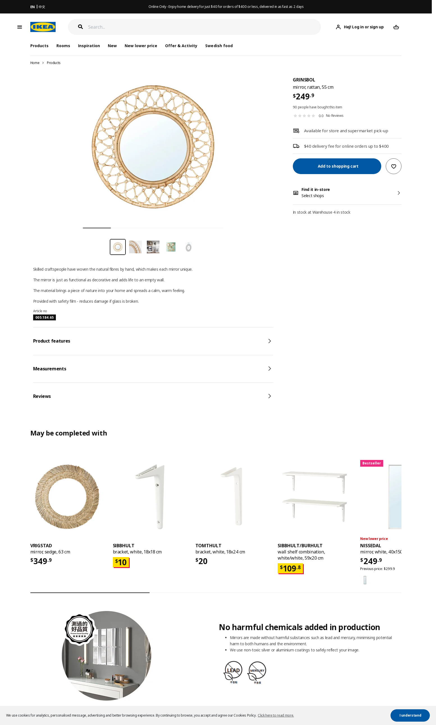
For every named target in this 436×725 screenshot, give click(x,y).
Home (35, 62)
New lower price (141, 45)
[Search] (204, 27)
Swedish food (218, 45)
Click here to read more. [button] (276, 715)
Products (54, 62)
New (112, 45)
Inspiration (89, 45)
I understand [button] (410, 715)
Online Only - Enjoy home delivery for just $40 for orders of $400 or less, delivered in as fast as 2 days (226, 6)
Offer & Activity (181, 45)
